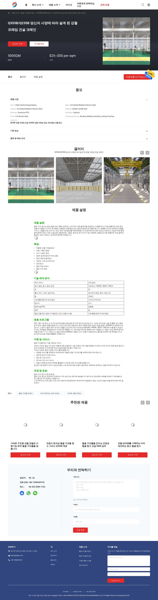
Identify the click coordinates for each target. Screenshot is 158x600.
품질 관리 (54, 560)
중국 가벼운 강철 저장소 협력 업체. (40, 595)
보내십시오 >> (115, 580)
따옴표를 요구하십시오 (137, 76)
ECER (127, 595)
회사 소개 (54, 551)
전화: (76, 517)
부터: (76, 505)
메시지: (76, 477)
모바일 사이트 (77, 591)
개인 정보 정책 (90, 591)
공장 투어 (54, 555)
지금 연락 (80, 530)
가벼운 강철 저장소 (74, 393)
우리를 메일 (39, 44)
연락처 (53, 564)
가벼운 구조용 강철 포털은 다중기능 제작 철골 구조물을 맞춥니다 (24, 446)
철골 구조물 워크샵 (85, 556)
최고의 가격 (17, 44)
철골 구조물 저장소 (28, 13)
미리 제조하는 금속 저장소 (50, 393)
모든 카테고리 (83, 565)
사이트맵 (65, 591)
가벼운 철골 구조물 (85, 561)
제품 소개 (15, 13)
